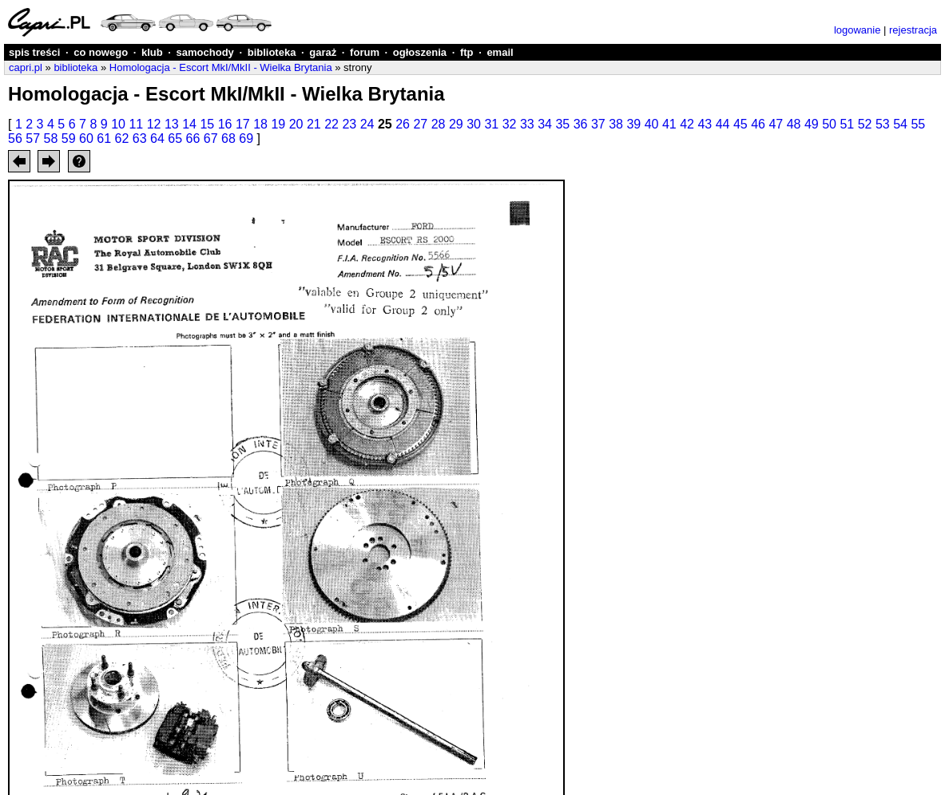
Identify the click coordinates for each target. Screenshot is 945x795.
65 (175, 138)
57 (33, 138)
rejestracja (913, 30)
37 (598, 124)
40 (652, 124)
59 (69, 138)
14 (189, 124)
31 (491, 124)
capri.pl (25, 67)
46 (758, 124)
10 (118, 124)
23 (349, 124)
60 (86, 138)
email (499, 52)
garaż (322, 52)
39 (633, 124)
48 (794, 124)
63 (140, 138)
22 (331, 124)
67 (211, 138)
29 (456, 124)
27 (420, 124)
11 (136, 124)
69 (246, 138)
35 (562, 124)
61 (104, 138)
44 (723, 124)
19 (278, 124)
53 (883, 124)
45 (740, 124)
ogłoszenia (420, 52)
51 (847, 124)
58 (51, 138)
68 (228, 138)
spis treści (34, 52)
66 (193, 138)
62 (122, 138)
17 (243, 124)
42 (687, 124)
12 (154, 124)
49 (811, 124)
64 (157, 138)
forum (364, 52)
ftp (467, 52)
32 (509, 124)
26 (402, 124)
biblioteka (272, 52)
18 (260, 124)
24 (367, 124)
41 (669, 124)
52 (865, 124)
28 (438, 124)
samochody (205, 52)
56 (15, 138)
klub (152, 52)
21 (314, 124)
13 (172, 124)
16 (225, 124)
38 (616, 124)
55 (918, 124)
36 (581, 124)
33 (527, 124)
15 (207, 124)
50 (829, 124)
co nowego (100, 52)
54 (900, 124)
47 (775, 124)
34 (545, 124)
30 (474, 124)
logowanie (857, 30)
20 (296, 124)
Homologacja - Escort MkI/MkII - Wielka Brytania (220, 67)
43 (704, 124)
